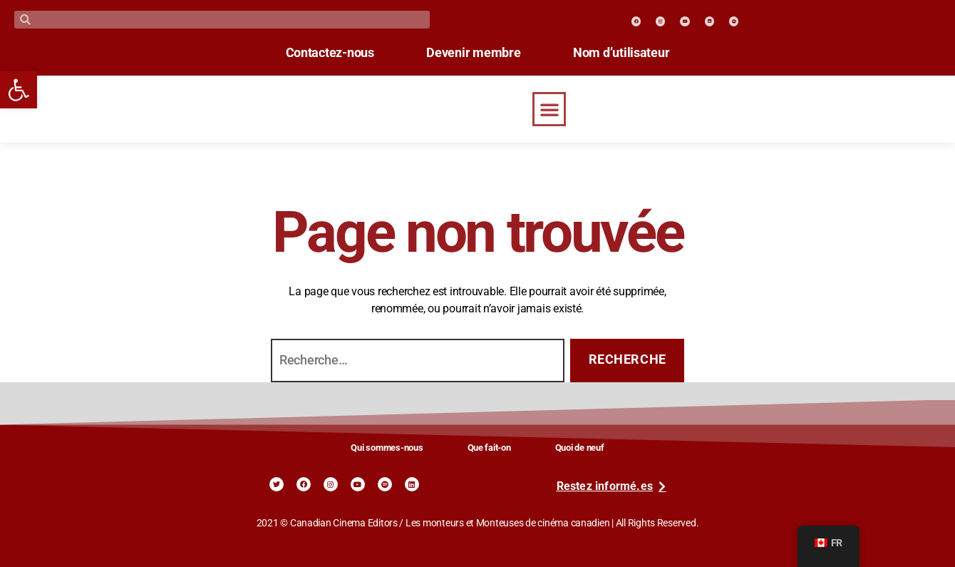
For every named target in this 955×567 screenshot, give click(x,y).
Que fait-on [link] (489, 447)
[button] (549, 109)
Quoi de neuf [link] (579, 447)
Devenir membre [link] (473, 53)
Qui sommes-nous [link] (387, 447)
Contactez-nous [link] (318, 53)
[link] (18, 89)
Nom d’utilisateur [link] (633, 53)
